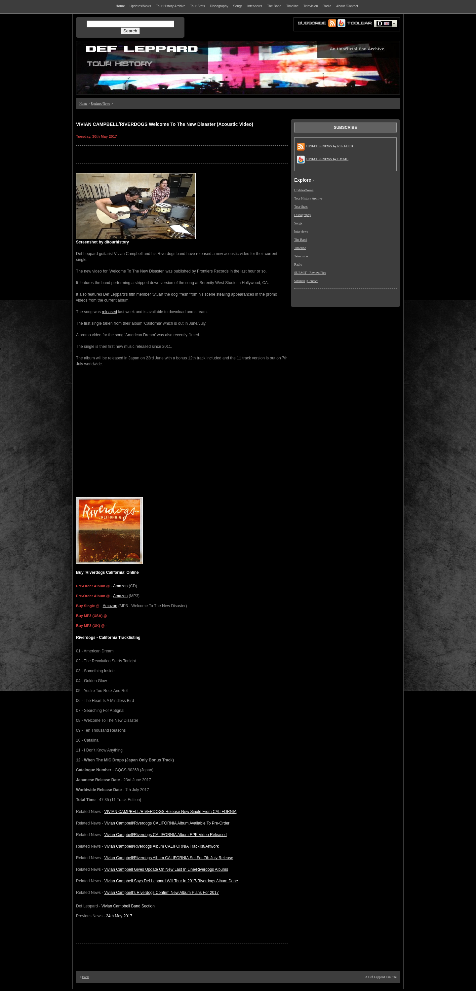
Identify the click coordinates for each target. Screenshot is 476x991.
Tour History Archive (308, 198)
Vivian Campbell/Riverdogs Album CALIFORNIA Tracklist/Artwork (161, 846)
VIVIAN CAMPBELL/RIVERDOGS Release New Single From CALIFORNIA (170, 811)
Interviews (301, 231)
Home (83, 103)
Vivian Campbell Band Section (128, 906)
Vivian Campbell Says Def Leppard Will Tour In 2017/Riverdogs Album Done (171, 881)
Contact (312, 281)
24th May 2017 (119, 916)
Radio (298, 264)
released (109, 312)
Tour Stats (301, 206)
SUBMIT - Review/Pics (310, 273)
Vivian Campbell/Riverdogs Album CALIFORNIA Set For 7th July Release (168, 858)
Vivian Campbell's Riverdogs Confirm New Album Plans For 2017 (161, 892)
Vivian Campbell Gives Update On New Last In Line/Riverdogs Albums (166, 869)
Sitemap (299, 281)
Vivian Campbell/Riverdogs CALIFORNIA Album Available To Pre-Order (166, 823)
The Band (300, 239)
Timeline (300, 248)
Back (85, 977)
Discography (302, 215)
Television (301, 256)
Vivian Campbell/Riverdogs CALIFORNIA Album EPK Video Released (165, 834)
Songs (298, 223)
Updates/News (100, 103)
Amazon (120, 586)
